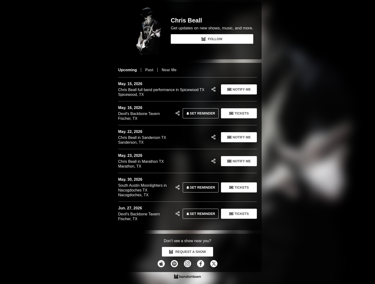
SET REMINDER (200, 113)
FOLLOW (212, 39)
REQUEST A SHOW (187, 252)
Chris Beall (186, 20)
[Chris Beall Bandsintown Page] (144, 31)
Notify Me (239, 89)
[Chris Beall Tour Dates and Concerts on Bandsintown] (187, 277)
